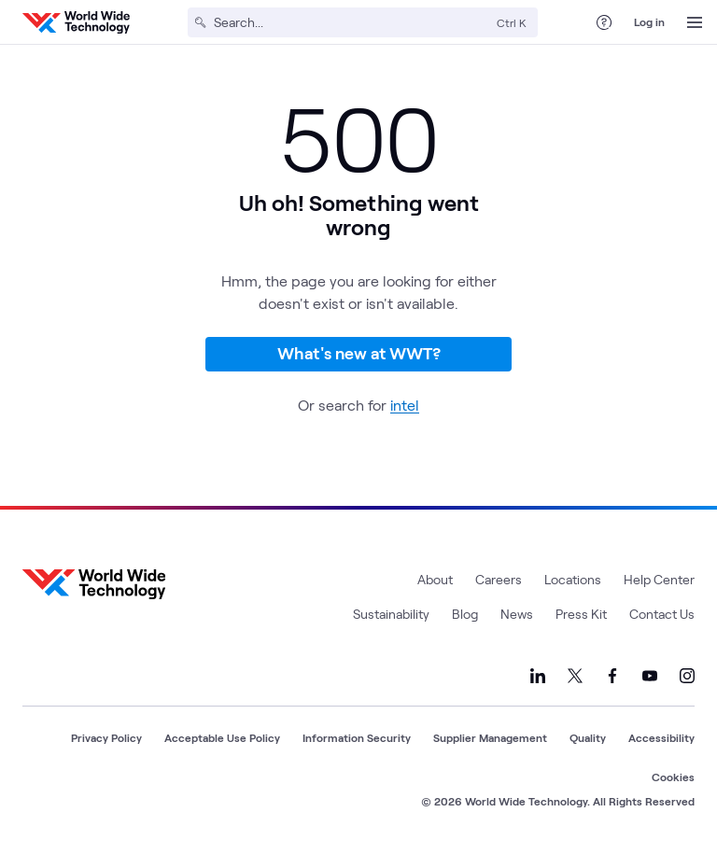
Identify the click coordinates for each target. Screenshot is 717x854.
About (435, 579)
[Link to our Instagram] (687, 675)
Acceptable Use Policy (222, 737)
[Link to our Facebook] (612, 675)
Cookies (673, 776)
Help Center (659, 579)
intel (404, 404)
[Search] (351, 22)
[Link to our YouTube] (649, 675)
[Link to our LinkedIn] (537, 675)
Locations (572, 579)
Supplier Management (490, 737)
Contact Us (662, 614)
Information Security (356, 737)
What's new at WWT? (359, 353)
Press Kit (581, 614)
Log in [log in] (649, 21)
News (516, 614)
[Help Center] (604, 22)
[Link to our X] (575, 675)
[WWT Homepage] (76, 22)
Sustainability (391, 614)
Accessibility (661, 737)
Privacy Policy (106, 737)
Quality (587, 737)
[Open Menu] (694, 22)
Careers (498, 579)
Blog (465, 614)
